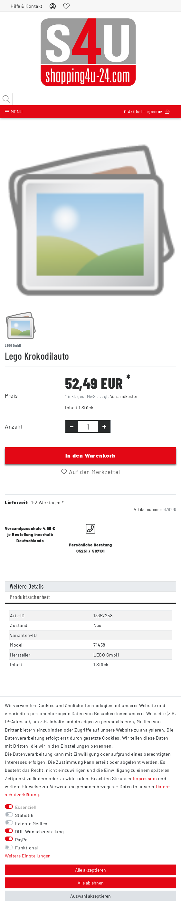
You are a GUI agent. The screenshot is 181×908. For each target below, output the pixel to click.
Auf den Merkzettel (90, 471)
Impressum (145, 778)
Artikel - (147, 112)
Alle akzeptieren (90, 870)
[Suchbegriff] (90, 99)
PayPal (22, 839)
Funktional (26, 847)
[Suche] (6, 99)
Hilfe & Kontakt (27, 6)
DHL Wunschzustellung (39, 831)
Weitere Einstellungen (28, 855)
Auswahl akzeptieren (90, 896)
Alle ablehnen (91, 882)
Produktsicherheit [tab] (30, 597)
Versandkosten (124, 396)
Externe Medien (31, 823)
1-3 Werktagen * (47, 502)
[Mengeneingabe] (88, 426)
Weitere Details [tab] (27, 586)
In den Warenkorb (90, 455)
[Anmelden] (53, 6)
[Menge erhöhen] (104, 426)
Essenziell (25, 807)
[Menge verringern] (71, 426)
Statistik (24, 815)
